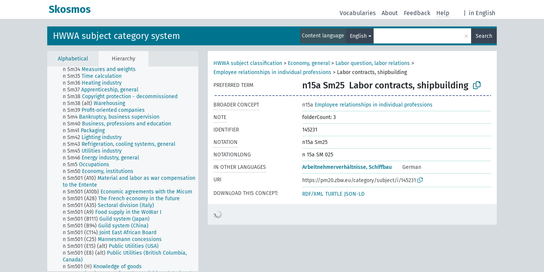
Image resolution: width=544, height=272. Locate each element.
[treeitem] (102, 69)
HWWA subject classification (247, 63)
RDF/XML (312, 194)
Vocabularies (358, 13)
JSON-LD (354, 194)
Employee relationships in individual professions (272, 72)
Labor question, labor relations (372, 63)
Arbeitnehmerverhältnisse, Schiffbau (347, 167)
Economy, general (309, 63)
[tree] (122, 168)
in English (482, 13)
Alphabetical (73, 59)
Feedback (417, 13)
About (390, 13)
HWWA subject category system (116, 36)
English (358, 36)
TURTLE (333, 194)
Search (484, 36)
